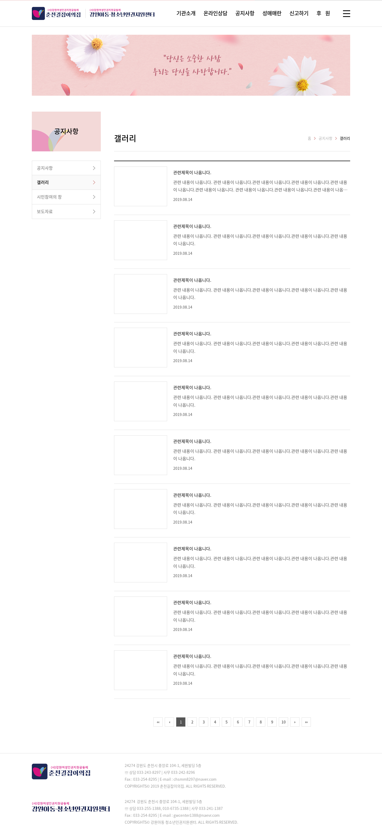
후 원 (323, 13)
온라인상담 (215, 13)
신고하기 (299, 13)
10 (283, 722)
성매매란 (271, 13)
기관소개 (186, 13)
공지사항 (244, 13)
